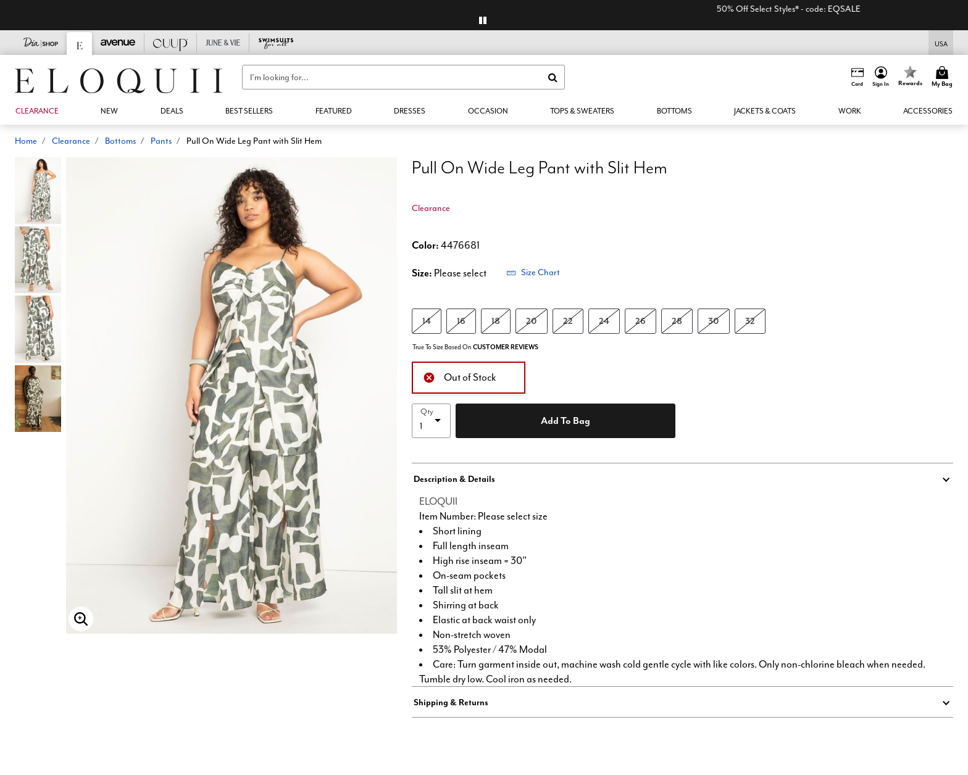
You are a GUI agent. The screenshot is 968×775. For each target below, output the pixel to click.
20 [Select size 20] (531, 320)
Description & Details (454, 478)
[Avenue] (118, 42)
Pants (161, 140)
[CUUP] (170, 42)
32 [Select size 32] (750, 320)
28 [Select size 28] (677, 320)
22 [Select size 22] (568, 320)
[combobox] (403, 77)
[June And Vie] (223, 42)
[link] (171, 111)
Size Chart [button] (533, 272)
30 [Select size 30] (713, 320)
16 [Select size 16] (461, 320)
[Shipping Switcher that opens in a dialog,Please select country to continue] (941, 43)
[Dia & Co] (41, 42)
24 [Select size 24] (604, 320)
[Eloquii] (79, 43)
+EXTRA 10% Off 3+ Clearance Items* (429, 8)
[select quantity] (431, 421)
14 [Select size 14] (426, 320)
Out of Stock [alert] (459, 376)
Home (26, 140)
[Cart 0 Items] (944, 77)
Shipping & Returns (451, 702)
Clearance (71, 140)
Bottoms (120, 140)
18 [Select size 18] (495, 320)
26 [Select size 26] (640, 320)
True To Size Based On (475, 347)
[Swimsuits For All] (275, 42)
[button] (881, 77)
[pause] (483, 20)
